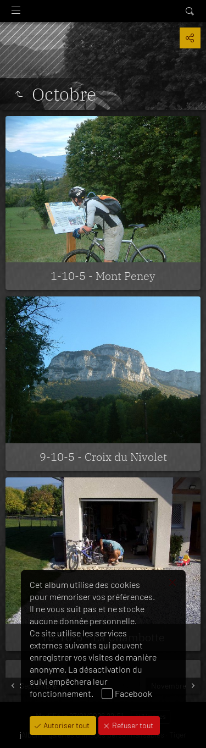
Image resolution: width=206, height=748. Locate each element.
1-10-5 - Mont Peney (103, 275)
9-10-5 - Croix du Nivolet (103, 456)
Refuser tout (131, 725)
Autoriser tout (66, 725)
